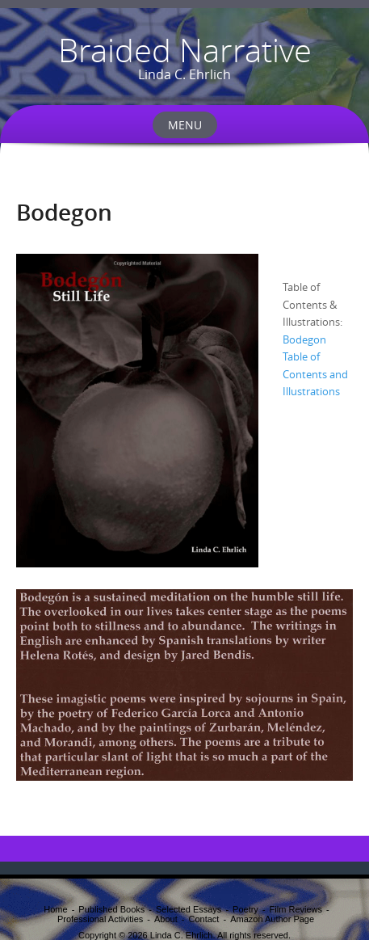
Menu (185, 125)
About (166, 919)
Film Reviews (296, 909)
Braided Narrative (185, 50)
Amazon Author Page (272, 919)
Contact (203, 919)
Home (55, 909)
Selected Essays (188, 909)
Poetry (245, 909)
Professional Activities (100, 919)
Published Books (111, 909)
